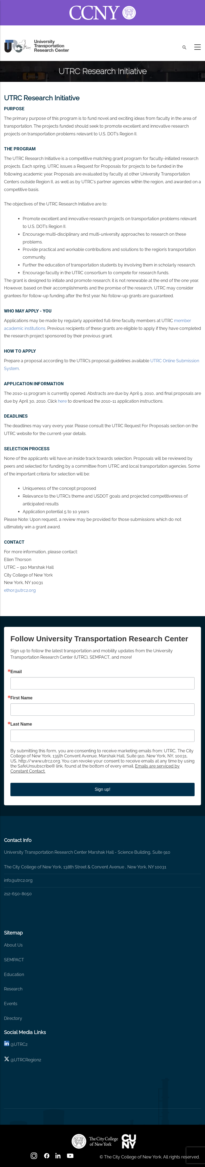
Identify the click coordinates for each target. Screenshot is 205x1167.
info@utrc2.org (18, 880)
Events (10, 1003)
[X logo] (6, 1059)
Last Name (21, 724)
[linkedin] (6, 1044)
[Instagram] (34, 1157)
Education (14, 974)
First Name (21, 698)
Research (13, 988)
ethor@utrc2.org (20, 590)
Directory (13, 1018)
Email (16, 672)
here (63, 401)
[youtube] (70, 1157)
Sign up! (103, 789)
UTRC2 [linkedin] (20, 1044)
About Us (13, 945)
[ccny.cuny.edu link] (102, 6)
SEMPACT (14, 959)
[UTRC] (94, 1141)
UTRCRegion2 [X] (27, 1059)
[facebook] (47, 1157)
